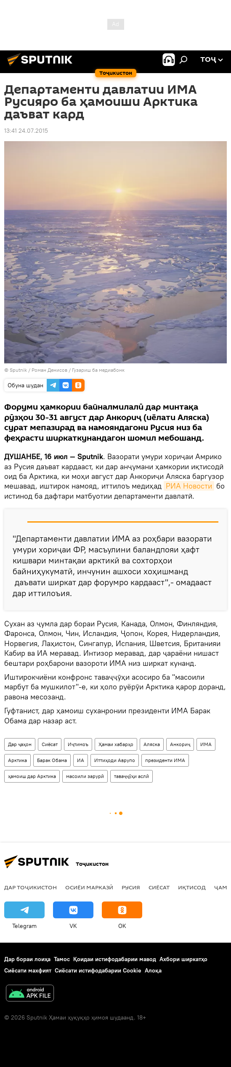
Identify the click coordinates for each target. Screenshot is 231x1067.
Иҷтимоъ (78, 744)
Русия (131, 887)
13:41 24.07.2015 (26, 130)
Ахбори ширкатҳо (183, 959)
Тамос (62, 959)
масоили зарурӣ (85, 776)
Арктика (17, 760)
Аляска (151, 744)
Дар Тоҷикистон (30, 887)
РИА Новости (189, 486)
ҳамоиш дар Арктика (32, 776)
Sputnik (19, 370)
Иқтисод (192, 887)
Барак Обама (52, 760)
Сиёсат (50, 744)
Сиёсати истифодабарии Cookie (98, 970)
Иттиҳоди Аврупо (114, 760)
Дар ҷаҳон (20, 744)
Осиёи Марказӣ (89, 887)
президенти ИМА (165, 760)
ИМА (206, 744)
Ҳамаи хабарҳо (115, 744)
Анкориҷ (180, 744)
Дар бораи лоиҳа (27, 959)
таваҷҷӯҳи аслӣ (131, 776)
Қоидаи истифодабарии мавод (114, 959)
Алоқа (153, 970)
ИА (80, 760)
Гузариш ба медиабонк (98, 370)
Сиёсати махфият (27, 970)
